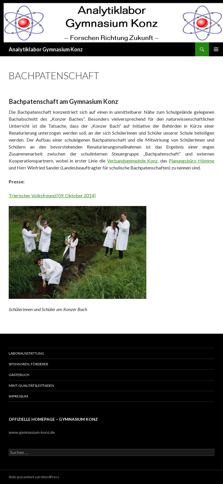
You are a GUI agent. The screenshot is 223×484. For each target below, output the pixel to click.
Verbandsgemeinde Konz (132, 160)
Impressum (18, 396)
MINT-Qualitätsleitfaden (31, 385)
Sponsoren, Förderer (28, 364)
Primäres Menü (216, 49)
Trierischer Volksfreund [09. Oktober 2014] (52, 195)
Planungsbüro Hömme (191, 160)
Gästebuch (19, 375)
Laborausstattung (26, 353)
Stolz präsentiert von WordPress (34, 477)
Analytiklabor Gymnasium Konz (46, 49)
